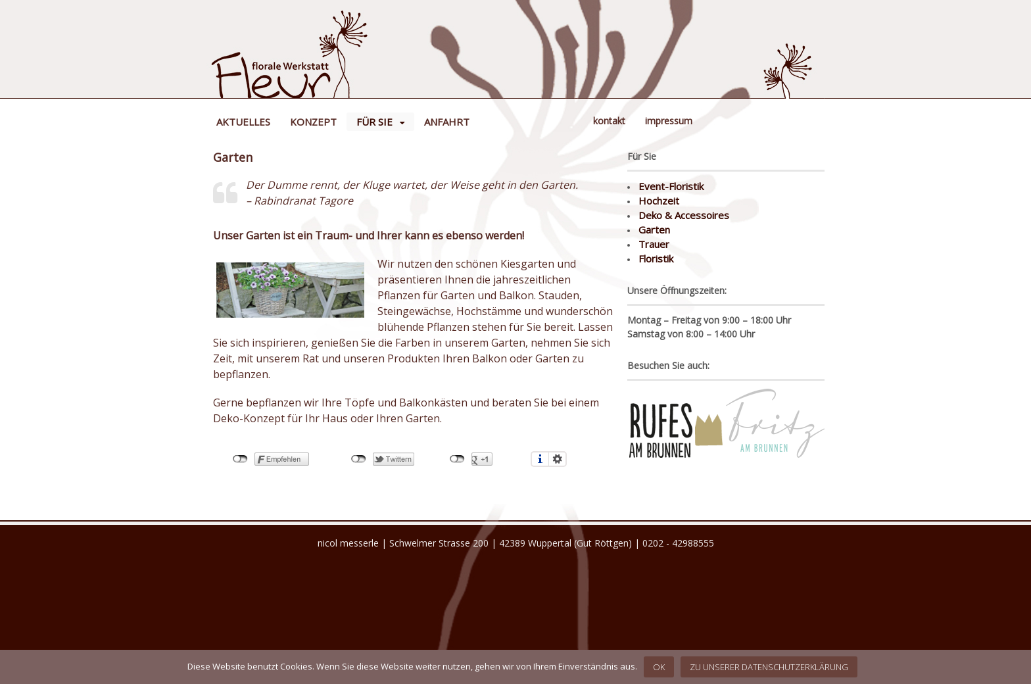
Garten (654, 229)
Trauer (653, 244)
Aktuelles (243, 121)
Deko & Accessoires (683, 215)
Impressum (668, 120)
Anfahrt (446, 121)
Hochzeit (658, 200)
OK (659, 667)
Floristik (655, 258)
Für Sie (374, 121)
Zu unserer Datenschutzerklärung (769, 667)
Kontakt (609, 120)
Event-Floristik (671, 186)
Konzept (313, 121)
